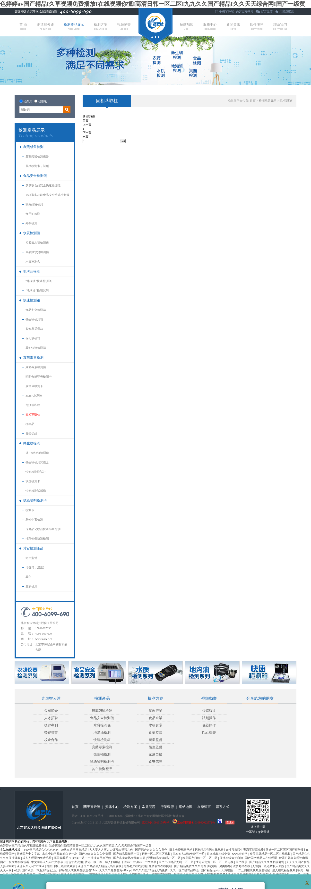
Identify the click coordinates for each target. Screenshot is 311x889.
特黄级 (213, 866)
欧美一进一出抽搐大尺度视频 (92, 858)
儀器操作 (209, 725)
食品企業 (155, 718)
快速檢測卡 (33, 481)
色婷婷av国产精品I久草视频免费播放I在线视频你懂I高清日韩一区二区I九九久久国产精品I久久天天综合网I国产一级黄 (152, 4)
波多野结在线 (242, 866)
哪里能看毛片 (63, 858)
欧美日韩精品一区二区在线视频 (270, 854)
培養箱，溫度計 (36, 567)
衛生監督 (31, 558)
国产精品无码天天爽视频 (217, 870)
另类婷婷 (225, 866)
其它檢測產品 (33, 548)
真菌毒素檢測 (33, 357)
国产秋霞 (242, 862)
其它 (28, 577)
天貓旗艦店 (286, 11)
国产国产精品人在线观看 (261, 858)
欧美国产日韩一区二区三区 (200, 858)
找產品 (27, 101)
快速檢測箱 (31, 300)
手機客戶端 (226, 11)
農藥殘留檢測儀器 (37, 156)
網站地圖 (185, 807)
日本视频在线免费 (219, 854)
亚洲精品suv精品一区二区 (164, 858)
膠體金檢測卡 (34, 386)
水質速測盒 (33, 261)
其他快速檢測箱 (36, 347)
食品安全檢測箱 (36, 310)
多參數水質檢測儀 (37, 242)
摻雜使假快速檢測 (37, 538)
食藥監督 (155, 732)
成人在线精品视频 (284, 870)
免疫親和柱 (33, 405)
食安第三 (155, 762)
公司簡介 (51, 711)
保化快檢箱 (33, 338)
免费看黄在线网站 (161, 866)
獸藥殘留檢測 (34, 204)
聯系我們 (280, 26)
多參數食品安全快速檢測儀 (43, 185)
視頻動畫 (124, 26)
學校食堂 (155, 725)
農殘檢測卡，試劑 (37, 166)
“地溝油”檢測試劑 (37, 290)
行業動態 (167, 807)
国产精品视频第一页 (126, 854)
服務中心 (210, 26)
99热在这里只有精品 (74, 849)
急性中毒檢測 (34, 519)
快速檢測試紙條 (36, 490)
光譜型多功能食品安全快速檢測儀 (47, 195)
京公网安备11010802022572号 (193, 822)
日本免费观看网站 (181, 849)
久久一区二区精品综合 (185, 870)
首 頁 (23, 26)
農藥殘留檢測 (33, 147)
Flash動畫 (209, 732)
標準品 (30, 424)
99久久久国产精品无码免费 (150, 870)
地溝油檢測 (31, 271)
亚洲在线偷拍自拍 (232, 858)
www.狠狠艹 (240, 854)
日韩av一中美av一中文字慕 (139, 862)
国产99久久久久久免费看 (95, 854)
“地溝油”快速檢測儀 (39, 281)
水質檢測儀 (31, 233)
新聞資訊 (233, 26)
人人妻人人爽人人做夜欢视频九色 (111, 849)
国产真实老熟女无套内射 (129, 858)
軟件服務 (256, 26)
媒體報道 (209, 711)
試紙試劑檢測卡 (35, 500)
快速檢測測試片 (36, 472)
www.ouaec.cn (43, 639)
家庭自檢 (155, 754)
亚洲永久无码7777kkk (31, 866)
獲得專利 (51, 725)
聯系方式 (222, 807)
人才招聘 (51, 718)
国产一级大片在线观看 (15, 862)
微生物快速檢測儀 (37, 453)
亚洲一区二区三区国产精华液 (285, 849)
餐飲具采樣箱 (34, 329)
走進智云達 (45, 26)
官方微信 (267, 11)
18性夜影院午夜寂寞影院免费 (245, 849)
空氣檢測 (31, 586)
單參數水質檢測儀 (37, 252)
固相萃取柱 (33, 414)
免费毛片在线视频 (135, 866)
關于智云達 (91, 807)
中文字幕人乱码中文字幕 (47, 862)
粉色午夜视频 (74, 862)
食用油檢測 (33, 214)
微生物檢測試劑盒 (37, 462)
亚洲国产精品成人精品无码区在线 (100, 866)
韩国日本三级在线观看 (61, 866)
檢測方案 (100, 26)
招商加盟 (186, 26)
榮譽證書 (51, 732)
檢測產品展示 (74, 26)
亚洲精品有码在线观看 (209, 849)
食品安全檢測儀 (35, 176)
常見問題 (149, 807)
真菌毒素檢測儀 (36, 367)
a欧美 (17, 870)
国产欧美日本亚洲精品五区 (40, 870)
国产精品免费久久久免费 (190, 866)
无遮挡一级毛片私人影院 (268, 866)
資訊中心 (112, 807)
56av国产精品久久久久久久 (42, 849)
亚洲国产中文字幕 (29, 854)
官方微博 (247, 11)
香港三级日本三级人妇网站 (103, 862)
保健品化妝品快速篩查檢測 (43, 529)
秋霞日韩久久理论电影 (294, 858)
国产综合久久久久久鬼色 (151, 849)
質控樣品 (31, 433)
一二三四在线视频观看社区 (253, 870)
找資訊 (42, 101)
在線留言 (204, 807)
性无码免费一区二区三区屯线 (215, 862)
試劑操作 (209, 718)
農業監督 (155, 740)
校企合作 (51, 740)
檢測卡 (30, 510)
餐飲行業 (155, 711)
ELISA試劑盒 (34, 395)
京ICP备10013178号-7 (155, 822)
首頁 (253, 100)
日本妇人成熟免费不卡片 (189, 854)
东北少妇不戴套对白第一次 (60, 854)
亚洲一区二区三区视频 (156, 854)
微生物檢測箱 (34, 319)
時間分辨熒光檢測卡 (39, 376)
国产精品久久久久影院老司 (267, 862)
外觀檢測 (31, 223)
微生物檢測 (31, 443)
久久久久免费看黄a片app (115, 870)
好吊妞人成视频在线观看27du (78, 870)
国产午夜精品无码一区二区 (176, 862)
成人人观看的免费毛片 (37, 858)
